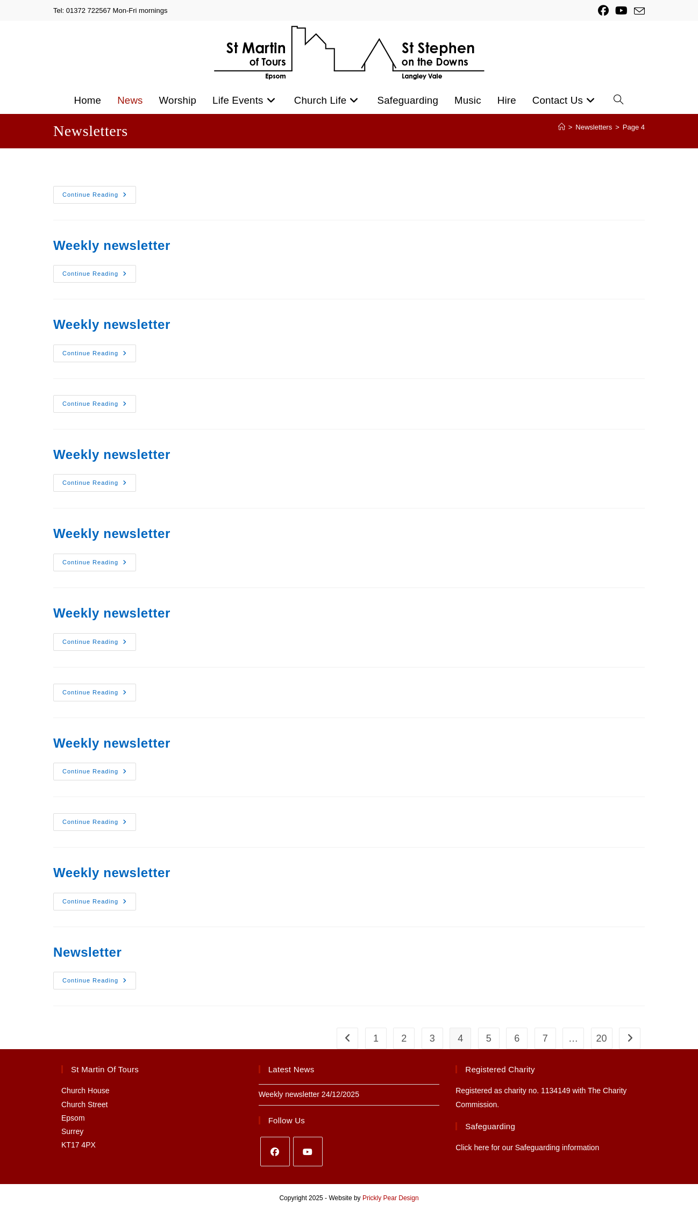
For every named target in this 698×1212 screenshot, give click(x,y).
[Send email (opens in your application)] (638, 11)
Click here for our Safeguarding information (527, 1147)
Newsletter (87, 952)
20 (601, 1038)
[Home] (561, 127)
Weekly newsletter (111, 245)
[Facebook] (275, 1151)
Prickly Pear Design (390, 1198)
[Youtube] (308, 1151)
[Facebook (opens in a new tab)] (603, 10)
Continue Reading (94, 194)
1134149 (556, 1090)
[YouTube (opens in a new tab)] (621, 10)
